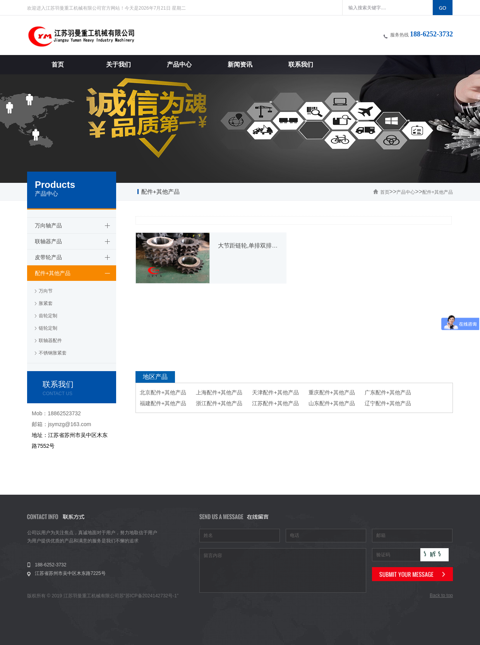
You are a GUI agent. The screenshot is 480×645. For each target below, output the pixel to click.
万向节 (46, 291)
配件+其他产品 (437, 192)
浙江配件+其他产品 (219, 403)
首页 (384, 192)
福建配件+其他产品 (163, 403)
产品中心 (405, 192)
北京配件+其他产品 (163, 392)
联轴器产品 (48, 241)
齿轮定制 (48, 315)
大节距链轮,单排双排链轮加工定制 (248, 245)
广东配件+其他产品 (388, 392)
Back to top (441, 595)
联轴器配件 (50, 340)
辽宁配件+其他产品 (388, 403)
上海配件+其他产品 (219, 392)
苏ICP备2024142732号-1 (151, 596)
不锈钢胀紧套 (53, 353)
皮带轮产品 (48, 257)
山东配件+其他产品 (332, 403)
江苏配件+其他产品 (275, 403)
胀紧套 (46, 303)
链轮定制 (48, 328)
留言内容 (282, 570)
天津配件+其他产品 (275, 392)
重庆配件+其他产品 (332, 392)
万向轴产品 (48, 225)
